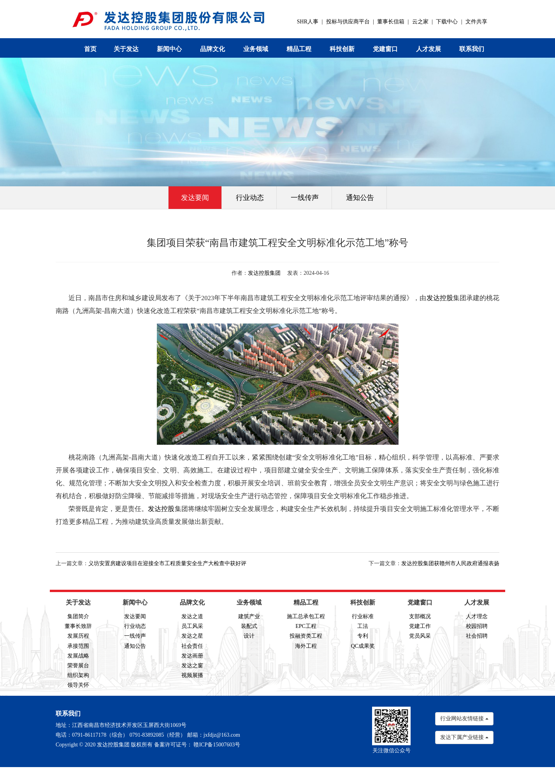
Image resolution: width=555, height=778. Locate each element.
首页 (90, 49)
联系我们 (471, 49)
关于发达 (126, 49)
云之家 (420, 22)
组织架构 (78, 675)
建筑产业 (249, 616)
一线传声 (305, 198)
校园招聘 (477, 626)
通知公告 (360, 198)
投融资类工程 (306, 636)
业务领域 (255, 49)
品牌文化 (212, 49)
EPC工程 (305, 626)
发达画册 (192, 656)
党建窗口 (385, 49)
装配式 (249, 626)
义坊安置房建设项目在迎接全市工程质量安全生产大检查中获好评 (167, 563)
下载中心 (447, 22)
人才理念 (477, 616)
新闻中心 (169, 49)
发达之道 (192, 616)
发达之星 (192, 636)
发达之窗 (192, 665)
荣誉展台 (78, 665)
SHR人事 (307, 22)
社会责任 (192, 646)
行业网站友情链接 (464, 718)
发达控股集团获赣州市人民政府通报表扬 (450, 563)
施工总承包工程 (306, 616)
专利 (362, 636)
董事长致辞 (78, 626)
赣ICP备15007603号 (216, 745)
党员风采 (420, 636)
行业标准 (363, 616)
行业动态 (250, 198)
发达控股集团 (264, 273)
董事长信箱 (390, 22)
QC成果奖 (363, 646)
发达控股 (440, 298)
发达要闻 (195, 198)
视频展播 (192, 675)
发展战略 (78, 656)
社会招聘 (477, 636)
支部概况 (420, 616)
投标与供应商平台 (348, 22)
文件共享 (476, 22)
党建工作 (420, 626)
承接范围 (78, 646)
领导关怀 (78, 685)
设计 (249, 636)
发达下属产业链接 (464, 737)
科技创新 (342, 49)
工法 (362, 626)
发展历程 (78, 636)
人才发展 (428, 49)
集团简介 (78, 616)
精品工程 (298, 49)
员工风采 (192, 626)
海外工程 (306, 646)
